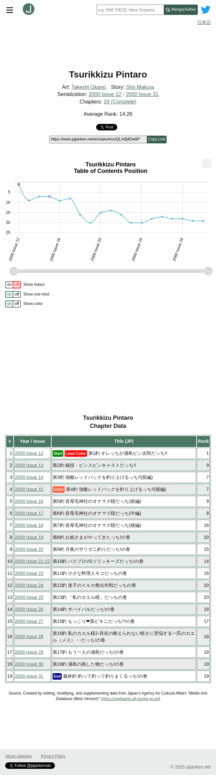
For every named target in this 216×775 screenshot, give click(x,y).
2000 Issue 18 (29, 525)
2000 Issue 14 (29, 477)
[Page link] (98, 139)
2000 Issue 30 (29, 664)
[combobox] (130, 10)
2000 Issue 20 (29, 549)
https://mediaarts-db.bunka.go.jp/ (130, 698)
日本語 (204, 22)
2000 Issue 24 (29, 585)
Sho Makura (140, 87)
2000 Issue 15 (29, 489)
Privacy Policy (53, 756)
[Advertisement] (108, 45)
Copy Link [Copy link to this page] (156, 139)
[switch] (13, 284)
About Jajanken (18, 756)
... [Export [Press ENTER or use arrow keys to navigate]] (206, 162)
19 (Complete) (120, 101)
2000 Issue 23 (29, 573)
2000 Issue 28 (29, 636)
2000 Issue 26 (29, 609)
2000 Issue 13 (29, 465)
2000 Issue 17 (29, 513)
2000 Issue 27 (29, 621)
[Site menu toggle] (9, 9)
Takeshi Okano (88, 87)
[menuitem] (206, 163)
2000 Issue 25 (29, 597)
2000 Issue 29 (29, 652)
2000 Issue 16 (29, 501)
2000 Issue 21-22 (32, 561)
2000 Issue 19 (29, 537)
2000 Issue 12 (105, 94)
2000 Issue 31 (142, 94)
